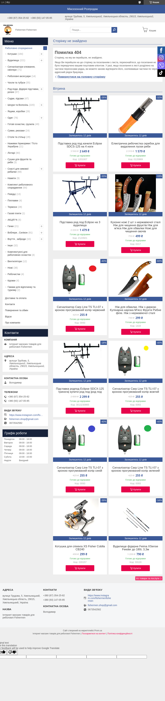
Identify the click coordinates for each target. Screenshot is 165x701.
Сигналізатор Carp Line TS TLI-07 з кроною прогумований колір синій (80, 469)
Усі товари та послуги (147, 578)
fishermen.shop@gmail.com (24, 419)
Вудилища (13, 60)
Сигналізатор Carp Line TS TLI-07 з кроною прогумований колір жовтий (135, 390)
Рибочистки (14, 274)
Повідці (12, 194)
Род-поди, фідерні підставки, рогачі (23, 90)
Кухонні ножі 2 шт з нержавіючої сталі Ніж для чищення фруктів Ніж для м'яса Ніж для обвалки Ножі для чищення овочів (135, 227)
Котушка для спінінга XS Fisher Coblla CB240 (80, 548)
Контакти (10, 304)
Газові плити (14, 213)
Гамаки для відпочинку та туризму (21, 288)
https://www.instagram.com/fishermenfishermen (26, 415)
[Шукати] (114, 30)
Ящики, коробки (16, 111)
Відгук (8, 316)
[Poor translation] (12, 652)
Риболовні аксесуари (19, 76)
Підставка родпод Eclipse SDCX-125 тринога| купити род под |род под (80, 390)
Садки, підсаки (16, 98)
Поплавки (13, 200)
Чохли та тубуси (16, 82)
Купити (81, 165)
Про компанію (12, 322)
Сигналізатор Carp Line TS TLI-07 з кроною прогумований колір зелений (135, 469)
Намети (12, 178)
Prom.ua (98, 630)
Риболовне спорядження (18, 48)
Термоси (12, 207)
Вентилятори (15, 261)
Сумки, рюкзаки (16, 130)
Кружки (11, 280)
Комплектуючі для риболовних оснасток (19, 253)
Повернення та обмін (16, 310)
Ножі (10, 267)
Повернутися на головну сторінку (81, 76)
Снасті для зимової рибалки (18, 170)
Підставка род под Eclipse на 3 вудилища (80, 224)
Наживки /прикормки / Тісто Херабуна (22, 145)
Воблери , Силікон (18, 232)
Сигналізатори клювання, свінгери (21, 68)
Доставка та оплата (15, 298)
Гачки (11, 226)
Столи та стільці (16, 137)
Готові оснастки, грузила (21, 124)
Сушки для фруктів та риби (19, 161)
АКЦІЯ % (12, 219)
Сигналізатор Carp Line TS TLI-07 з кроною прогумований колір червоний (80, 309)
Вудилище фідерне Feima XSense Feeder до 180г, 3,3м (135, 548)
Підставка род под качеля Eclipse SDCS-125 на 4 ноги (80, 145)
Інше (10, 245)
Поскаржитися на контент (94, 633)
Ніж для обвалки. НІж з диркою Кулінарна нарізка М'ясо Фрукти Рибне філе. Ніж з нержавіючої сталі (135, 310)
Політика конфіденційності (119, 633)
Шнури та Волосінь (18, 105)
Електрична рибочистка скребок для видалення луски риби (135, 145)
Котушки (12, 54)
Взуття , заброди (17, 239)
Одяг (10, 117)
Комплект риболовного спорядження (20, 186)
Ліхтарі (11, 153)
